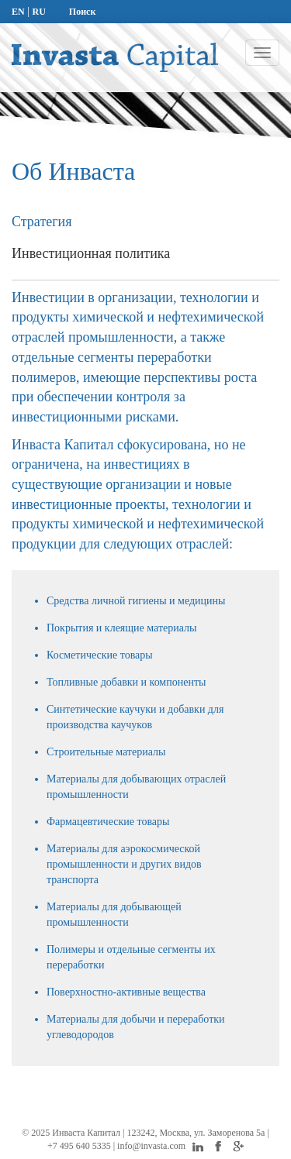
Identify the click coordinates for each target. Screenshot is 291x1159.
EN (18, 11)
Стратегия (42, 221)
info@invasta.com (152, 1145)
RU (38, 11)
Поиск (82, 11)
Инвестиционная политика (91, 253)
